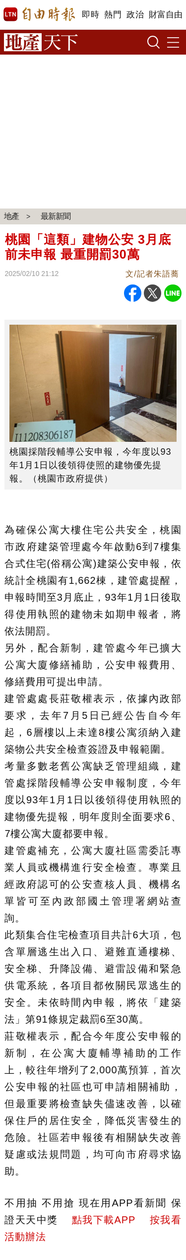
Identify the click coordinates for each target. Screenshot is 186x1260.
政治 (135, 14)
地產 (11, 216)
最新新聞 (55, 216)
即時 (90, 14)
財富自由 (165, 14)
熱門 (113, 14)
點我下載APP (103, 1219)
